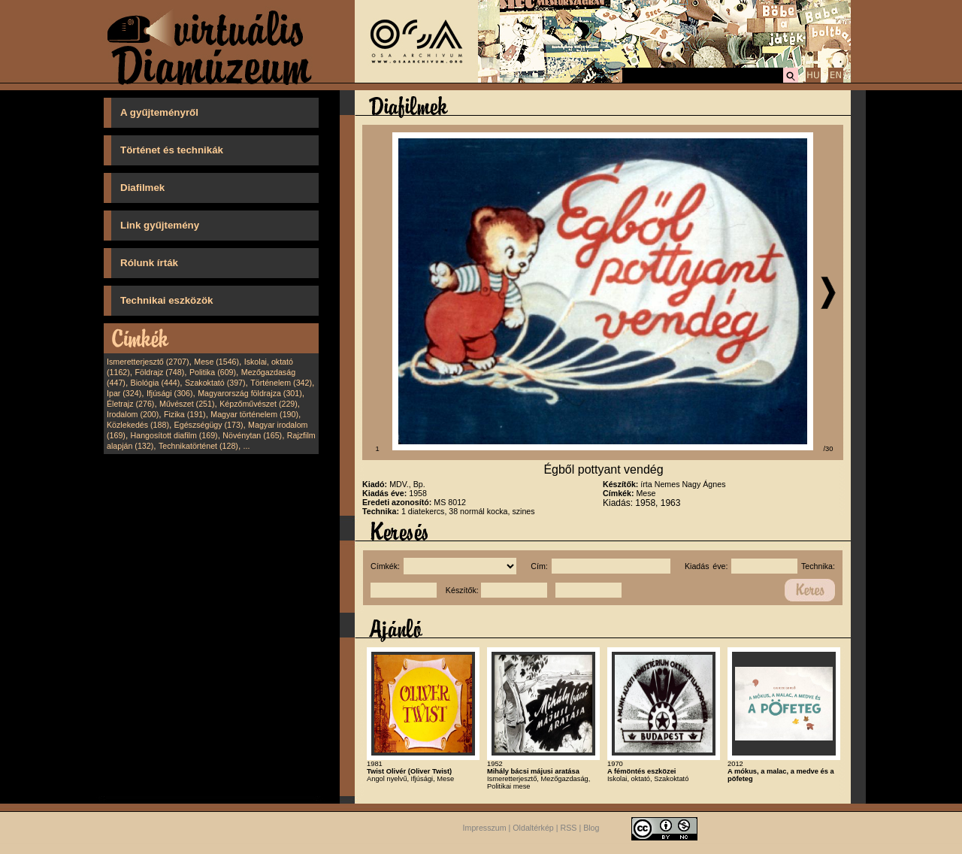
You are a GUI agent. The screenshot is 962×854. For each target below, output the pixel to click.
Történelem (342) (281, 382)
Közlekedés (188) (138, 424)
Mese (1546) (216, 361)
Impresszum (485, 827)
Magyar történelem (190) (254, 414)
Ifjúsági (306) (170, 393)
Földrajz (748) (159, 372)
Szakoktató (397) (215, 382)
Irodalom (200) (133, 414)
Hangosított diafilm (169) (174, 435)
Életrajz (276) (130, 403)
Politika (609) (212, 372)
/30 (828, 449)
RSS (569, 827)
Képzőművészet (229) (258, 403)
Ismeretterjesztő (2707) (148, 361)
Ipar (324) (124, 393)
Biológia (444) (155, 382)
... (247, 445)
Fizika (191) (185, 414)
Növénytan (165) (252, 435)
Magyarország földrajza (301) (250, 393)
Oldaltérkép (533, 827)
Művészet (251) (186, 403)
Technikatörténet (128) (198, 445)
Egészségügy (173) (209, 424)
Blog (591, 827)
